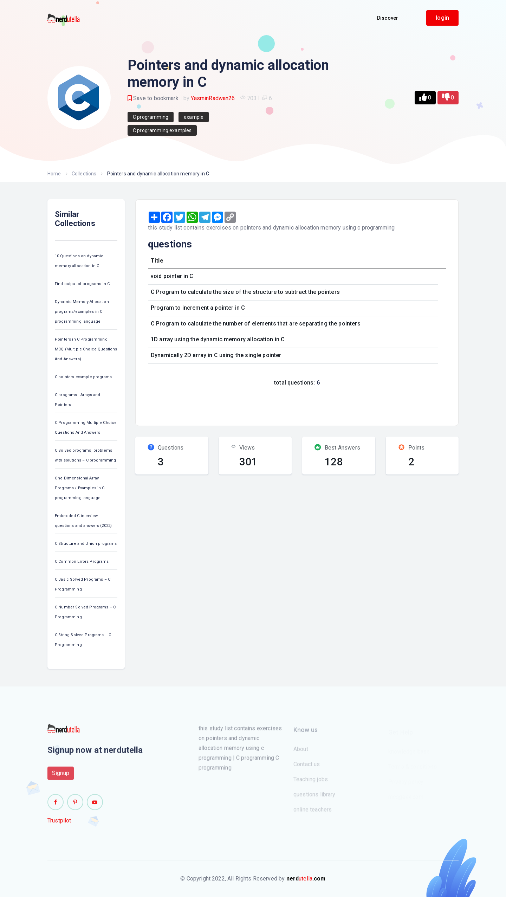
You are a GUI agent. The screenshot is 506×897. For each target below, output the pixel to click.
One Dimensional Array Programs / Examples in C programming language (80, 488)
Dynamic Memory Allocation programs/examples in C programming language (82, 311)
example (193, 117)
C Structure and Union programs (86, 543)
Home (54, 173)
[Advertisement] (272, 404)
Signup (60, 776)
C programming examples (162, 130)
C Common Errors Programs (82, 561)
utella (306, 878)
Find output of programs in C (82, 284)
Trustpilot (59, 824)
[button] (425, 97)
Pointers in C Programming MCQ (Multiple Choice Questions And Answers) (86, 349)
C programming (150, 117)
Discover (387, 18)
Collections (84, 173)
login (442, 17)
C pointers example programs (83, 377)
